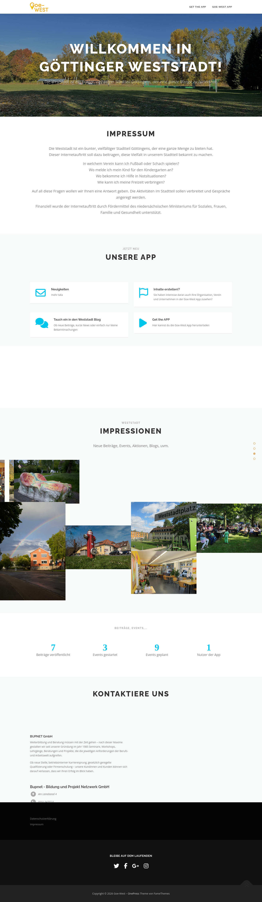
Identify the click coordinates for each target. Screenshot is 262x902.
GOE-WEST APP (222, 6)
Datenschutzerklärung (43, 818)
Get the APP (197, 6)
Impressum (36, 824)
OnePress (133, 893)
